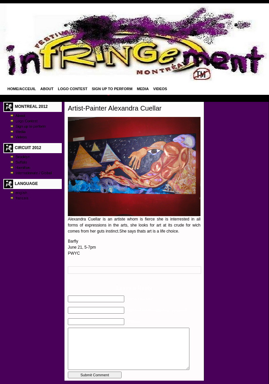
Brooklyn (22, 157)
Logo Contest (72, 89)
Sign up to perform (112, 89)
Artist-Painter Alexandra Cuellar (115, 108)
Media (143, 89)
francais (22, 198)
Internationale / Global (33, 173)
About (46, 89)
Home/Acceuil (21, 89)
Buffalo (21, 162)
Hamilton (22, 168)
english (21, 193)
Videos (160, 89)
